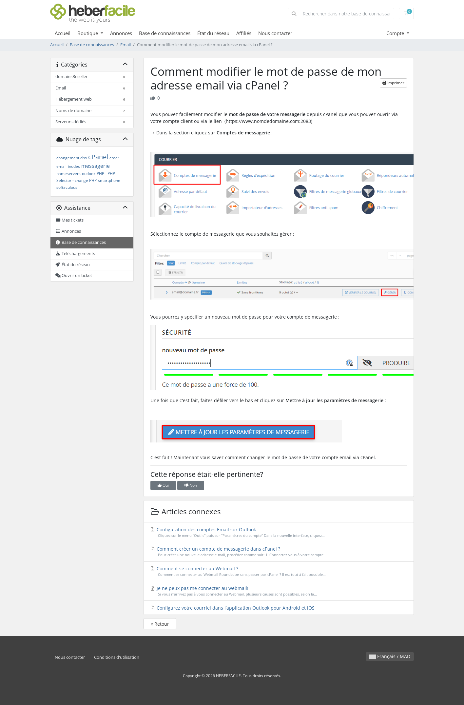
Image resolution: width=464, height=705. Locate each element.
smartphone (109, 180)
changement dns (71, 158)
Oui (163, 485)
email (61, 166)
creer (114, 158)
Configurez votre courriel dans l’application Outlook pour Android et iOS (232, 608)
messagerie (95, 165)
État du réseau (213, 33)
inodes (74, 166)
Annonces (121, 33)
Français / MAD (389, 656)
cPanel (98, 156)
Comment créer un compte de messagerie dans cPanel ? (279, 552)
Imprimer (393, 83)
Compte (395, 33)
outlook (88, 173)
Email (125, 45)
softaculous (66, 187)
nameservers (68, 173)
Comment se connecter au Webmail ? (279, 571)
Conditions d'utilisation (116, 657)
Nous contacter (275, 33)
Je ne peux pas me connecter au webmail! (279, 591)
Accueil (62, 33)
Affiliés (243, 33)
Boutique (88, 33)
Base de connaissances (164, 33)
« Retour (160, 624)
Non (190, 485)
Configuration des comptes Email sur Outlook (279, 532)
